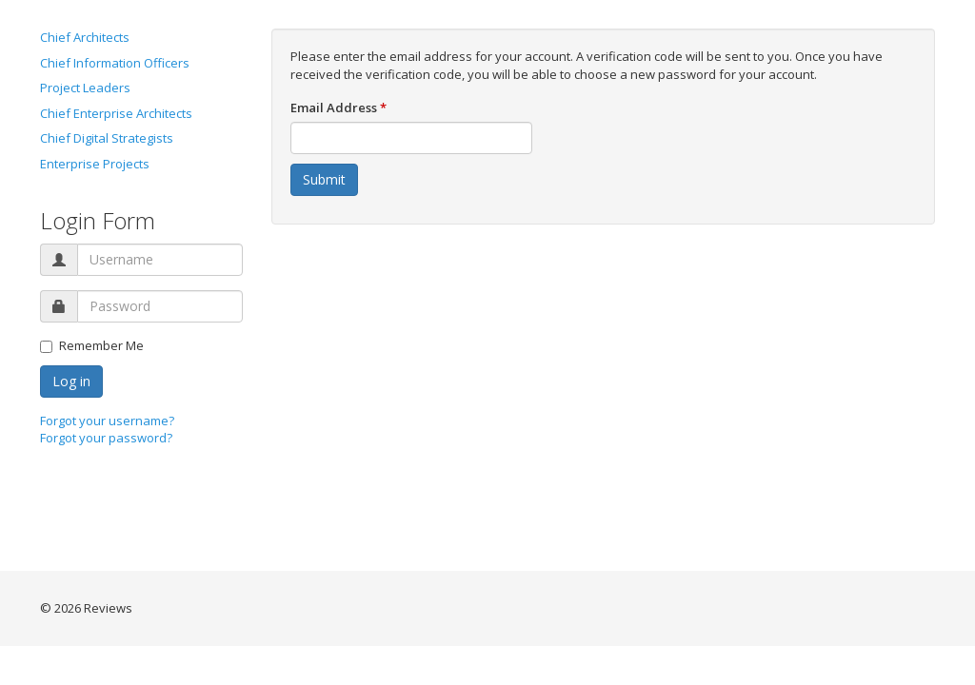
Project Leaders (85, 87)
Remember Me (92, 345)
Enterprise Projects (94, 163)
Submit (324, 179)
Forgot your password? (106, 437)
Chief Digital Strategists (106, 138)
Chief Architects (84, 37)
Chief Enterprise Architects (116, 113)
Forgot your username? (107, 420)
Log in (71, 381)
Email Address (338, 107)
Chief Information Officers (114, 62)
